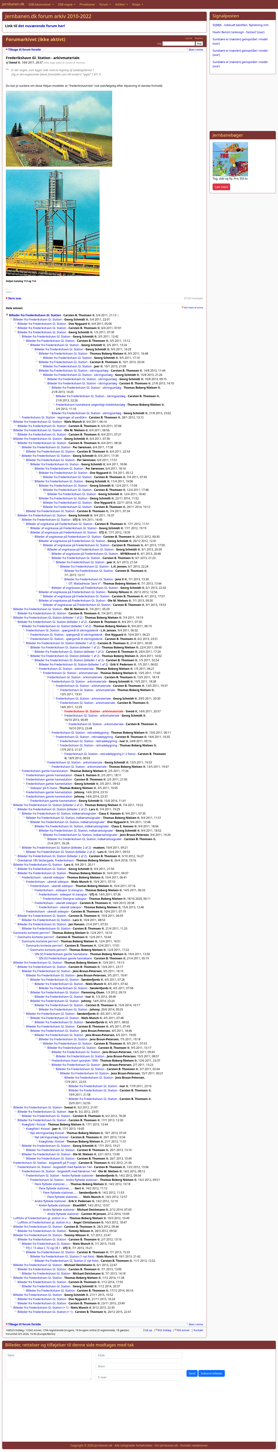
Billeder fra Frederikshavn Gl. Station (35, 315)
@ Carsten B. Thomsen (74, 62)
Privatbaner (87, 4)
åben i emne (196, 49)
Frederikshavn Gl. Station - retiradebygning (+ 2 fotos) (99, 754)
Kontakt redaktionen (194, 1445)
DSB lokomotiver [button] (40, 4)
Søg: (159, 43)
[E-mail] (139, 1377)
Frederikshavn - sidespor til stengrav (59, 890)
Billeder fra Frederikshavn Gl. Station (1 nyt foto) (62, 1256)
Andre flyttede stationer (50, 1201)
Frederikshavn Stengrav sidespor (65, 899)
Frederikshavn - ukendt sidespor (43, 877)
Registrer (199, 38)
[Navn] (139, 1366)
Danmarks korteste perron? (31, 933)
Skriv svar (14, 298)
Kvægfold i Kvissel (34, 1124)
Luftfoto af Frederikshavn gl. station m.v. (40, 1218)
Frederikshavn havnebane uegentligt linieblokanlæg (90, 405)
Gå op (148, 1330)
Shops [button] (136, 4)
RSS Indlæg (164, 1330)
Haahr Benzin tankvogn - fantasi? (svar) (239, 32)
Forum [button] (104, 4)
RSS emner (183, 1330)
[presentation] (213, 1359)
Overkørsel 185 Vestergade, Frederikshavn (46, 860)
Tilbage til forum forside (24, 49)
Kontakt (198, 1330)
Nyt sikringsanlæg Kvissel (47, 1133)
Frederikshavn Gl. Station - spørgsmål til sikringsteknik (62, 630)
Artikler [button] (120, 4)
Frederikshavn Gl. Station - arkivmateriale (66, 669)
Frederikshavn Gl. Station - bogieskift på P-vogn (44, 1163)
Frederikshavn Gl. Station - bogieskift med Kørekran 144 (55, 1167)
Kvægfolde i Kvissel (51, 1141)
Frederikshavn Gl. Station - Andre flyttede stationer (59, 1175)
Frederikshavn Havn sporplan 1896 (75, 1060)
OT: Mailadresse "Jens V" (85, 583)
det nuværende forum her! (41, 25)
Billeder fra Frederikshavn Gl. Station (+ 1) (40, 1307)
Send (192, 1373)
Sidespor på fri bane (43, 788)
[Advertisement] (243, 102)
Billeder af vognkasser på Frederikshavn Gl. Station (77, 605)
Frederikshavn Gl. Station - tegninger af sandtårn (54, 417)
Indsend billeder (211, 1373)
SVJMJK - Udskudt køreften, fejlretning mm (241, 25)
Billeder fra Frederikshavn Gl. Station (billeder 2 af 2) (47, 805)
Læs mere (221, 187)
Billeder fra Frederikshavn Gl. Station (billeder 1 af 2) (47, 618)
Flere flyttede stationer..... (51, 1184)
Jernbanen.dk (13, 4)
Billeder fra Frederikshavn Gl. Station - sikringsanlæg (74, 370)
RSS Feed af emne (193, 307)
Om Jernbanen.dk (166, 1445)
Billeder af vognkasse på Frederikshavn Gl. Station (59, 524)
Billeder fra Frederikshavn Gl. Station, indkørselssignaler (59, 813)
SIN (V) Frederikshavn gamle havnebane (61, 954)
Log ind (188, 38)
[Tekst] (48, 1366)
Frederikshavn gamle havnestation (45, 771)
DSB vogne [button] (65, 4)
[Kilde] (139, 1355)
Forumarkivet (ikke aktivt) (35, 39)
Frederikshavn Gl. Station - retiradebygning (80, 733)
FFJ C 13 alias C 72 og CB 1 (43, 1248)
